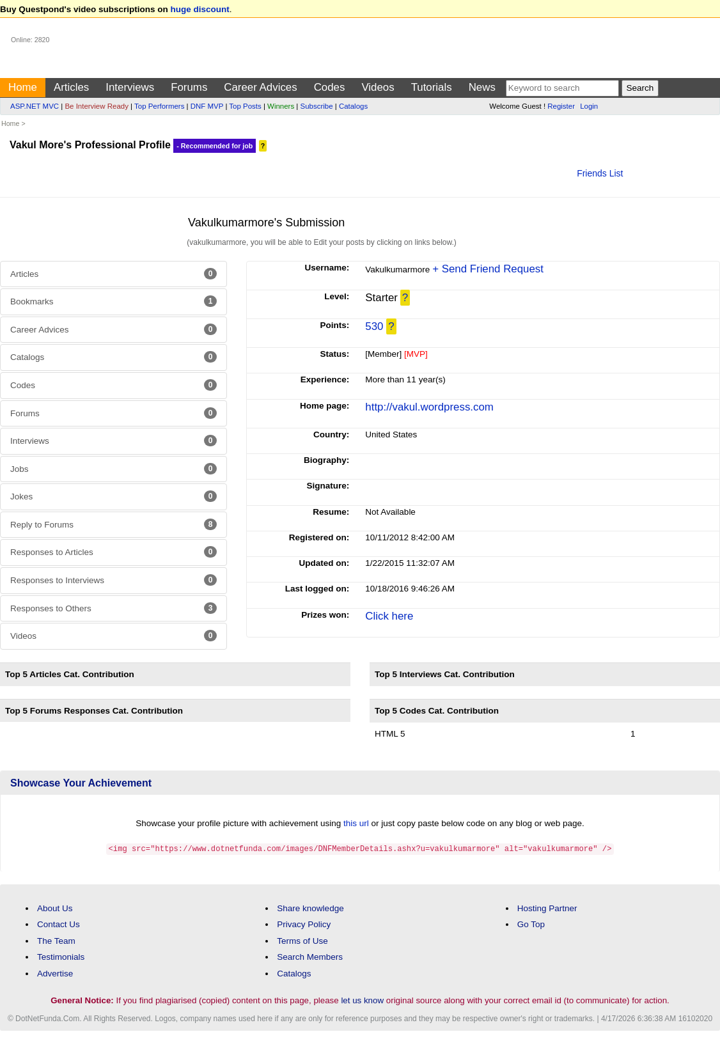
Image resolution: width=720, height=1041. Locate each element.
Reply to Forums (113, 524)
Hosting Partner (547, 907)
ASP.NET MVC (34, 106)
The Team (56, 940)
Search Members (310, 956)
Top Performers (159, 106)
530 (374, 326)
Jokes (113, 496)
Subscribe (317, 106)
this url (356, 823)
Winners (280, 106)
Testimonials (60, 956)
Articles (71, 87)
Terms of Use (302, 940)
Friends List (600, 173)
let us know (362, 1000)
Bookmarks (113, 301)
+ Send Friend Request (488, 269)
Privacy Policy (304, 923)
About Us (55, 907)
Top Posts (245, 106)
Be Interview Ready (96, 106)
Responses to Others (113, 608)
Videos (377, 87)
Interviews (130, 87)
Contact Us (58, 923)
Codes (329, 87)
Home (22, 87)
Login (589, 106)
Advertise (55, 973)
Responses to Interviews (113, 580)
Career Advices (260, 87)
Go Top (531, 923)
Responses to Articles (113, 552)
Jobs (113, 468)
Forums (189, 87)
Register (561, 106)
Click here (389, 616)
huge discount (200, 9)
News (482, 87)
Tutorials (431, 87)
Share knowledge (310, 907)
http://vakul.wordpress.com (429, 407)
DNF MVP (207, 106)
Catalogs (353, 106)
